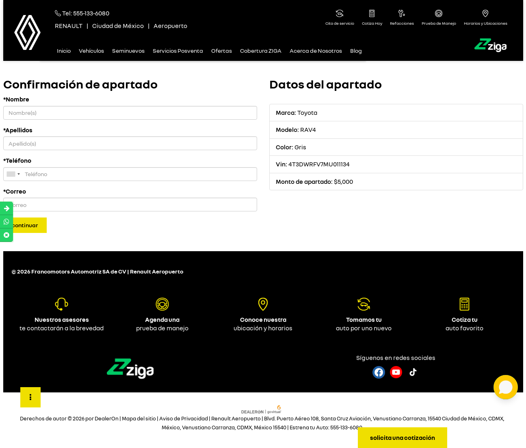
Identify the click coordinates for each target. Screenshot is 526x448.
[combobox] (13, 174)
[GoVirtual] (262, 408)
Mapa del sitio (139, 419)
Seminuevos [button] (128, 50)
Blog (356, 50)
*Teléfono (17, 160)
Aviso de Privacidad (183, 419)
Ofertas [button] (221, 50)
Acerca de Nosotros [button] (316, 50)
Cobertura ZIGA (260, 50)
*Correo (14, 191)
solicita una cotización (402, 437)
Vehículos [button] (91, 50)
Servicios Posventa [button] (178, 50)
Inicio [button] (64, 50)
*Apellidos (17, 130)
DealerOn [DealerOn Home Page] (107, 419)
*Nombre (16, 99)
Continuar (25, 225)
